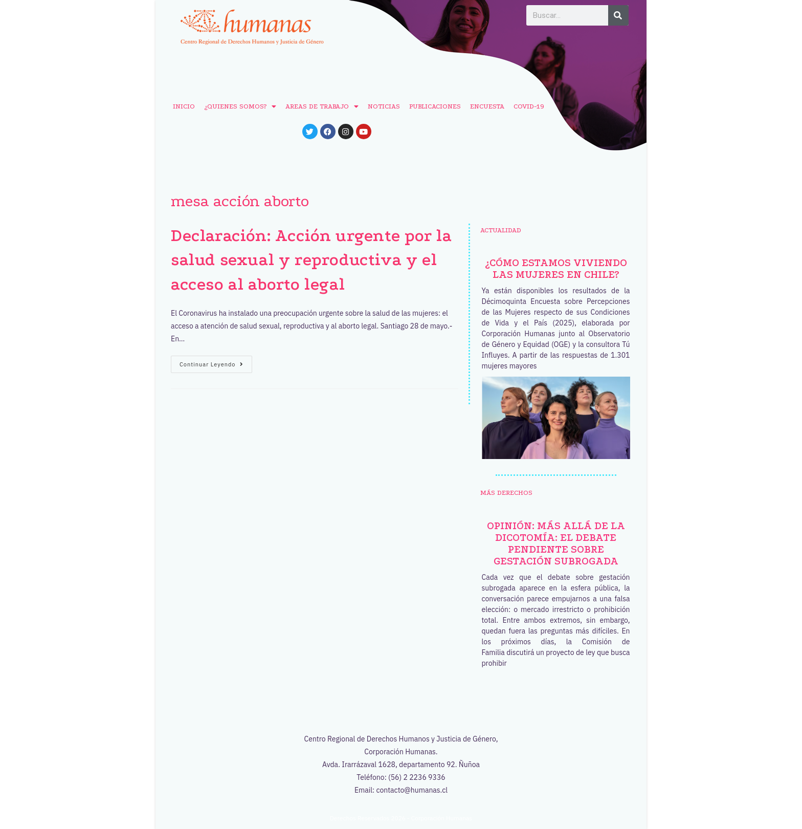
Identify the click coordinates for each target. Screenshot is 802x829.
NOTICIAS (384, 106)
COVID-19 (529, 106)
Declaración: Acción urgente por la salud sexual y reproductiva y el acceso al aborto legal (311, 260)
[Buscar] (618, 15)
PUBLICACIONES (435, 106)
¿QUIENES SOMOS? (240, 106)
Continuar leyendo (216, 362)
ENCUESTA (487, 106)
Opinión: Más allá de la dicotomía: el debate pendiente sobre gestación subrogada (556, 543)
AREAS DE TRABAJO (322, 106)
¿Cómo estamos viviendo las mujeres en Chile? (556, 268)
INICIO (184, 106)
